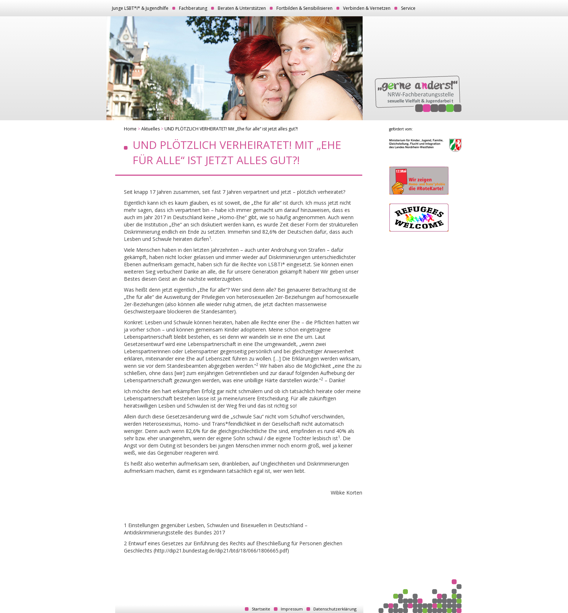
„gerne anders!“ (418, 94)
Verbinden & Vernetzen (366, 8)
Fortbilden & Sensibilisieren (304, 8)
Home (130, 129)
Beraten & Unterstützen (242, 8)
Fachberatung (193, 8)
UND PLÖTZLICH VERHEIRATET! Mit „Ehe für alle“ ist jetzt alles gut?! (231, 129)
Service (408, 8)
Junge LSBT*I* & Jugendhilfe (140, 8)
